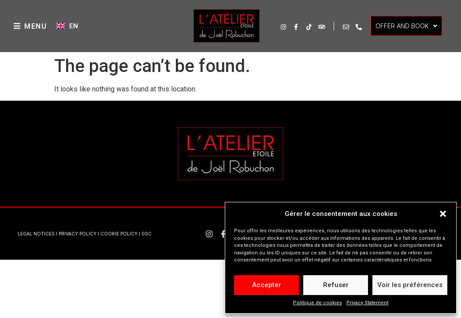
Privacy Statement (367, 303)
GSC (146, 233)
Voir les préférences (409, 285)
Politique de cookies (317, 303)
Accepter (266, 285)
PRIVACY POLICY (78, 233)
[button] (443, 213)
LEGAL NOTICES (36, 233)
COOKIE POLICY (119, 233)
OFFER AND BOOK (406, 26)
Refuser (336, 285)
